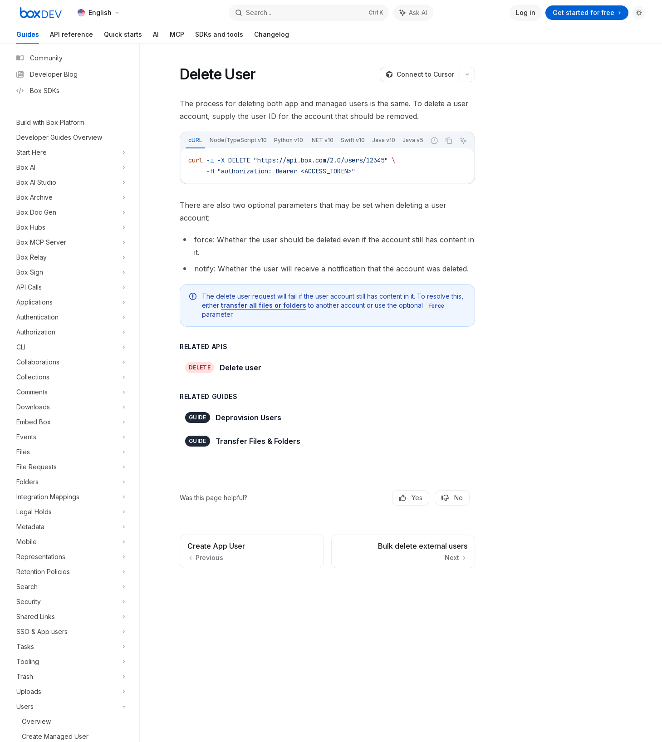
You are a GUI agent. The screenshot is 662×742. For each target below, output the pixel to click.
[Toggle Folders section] (69, 482)
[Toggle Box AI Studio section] (69, 182)
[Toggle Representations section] (69, 557)
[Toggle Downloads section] (69, 407)
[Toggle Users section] (69, 706)
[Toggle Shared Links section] (69, 616)
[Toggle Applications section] (69, 302)
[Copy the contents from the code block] (449, 141)
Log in (525, 12)
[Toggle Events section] (69, 437)
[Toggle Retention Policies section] (69, 572)
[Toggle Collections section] (69, 377)
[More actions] (467, 74)
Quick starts (123, 37)
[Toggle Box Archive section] (69, 197)
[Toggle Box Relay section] (69, 257)
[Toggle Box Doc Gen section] (69, 212)
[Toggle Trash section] (69, 676)
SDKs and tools (219, 37)
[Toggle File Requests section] (69, 467)
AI (156, 37)
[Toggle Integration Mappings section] (69, 497)
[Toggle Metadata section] (69, 527)
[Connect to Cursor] (420, 74)
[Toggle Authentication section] (69, 317)
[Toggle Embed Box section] (69, 422)
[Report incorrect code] (434, 141)
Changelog (271, 37)
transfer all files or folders (263, 305)
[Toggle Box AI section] (69, 167)
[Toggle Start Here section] (69, 152)
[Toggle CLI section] (69, 347)
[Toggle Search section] (69, 587)
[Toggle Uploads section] (69, 691)
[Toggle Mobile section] (69, 542)
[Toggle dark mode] (639, 13)
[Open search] (309, 13)
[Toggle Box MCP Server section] (69, 242)
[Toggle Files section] (69, 452)
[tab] (195, 140)
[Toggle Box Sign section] (69, 272)
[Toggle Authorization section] (69, 332)
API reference (71, 37)
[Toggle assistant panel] (413, 13)
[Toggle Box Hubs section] (69, 227)
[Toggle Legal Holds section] (69, 512)
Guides (27, 37)
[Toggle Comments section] (69, 392)
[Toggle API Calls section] (69, 287)
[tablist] (303, 140)
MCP (177, 37)
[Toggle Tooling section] (69, 661)
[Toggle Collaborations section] (69, 362)
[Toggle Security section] (69, 602)
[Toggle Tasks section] (69, 646)
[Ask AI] (463, 141)
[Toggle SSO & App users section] (69, 631)
